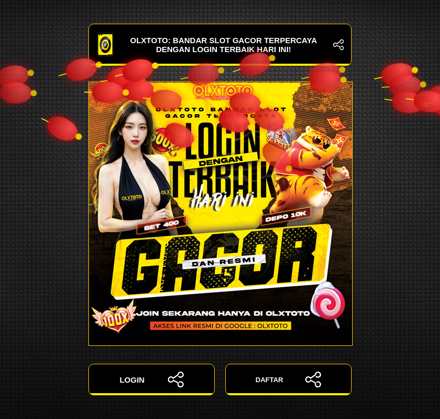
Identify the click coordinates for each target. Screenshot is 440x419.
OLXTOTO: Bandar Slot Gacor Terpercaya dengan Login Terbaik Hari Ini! (220, 45)
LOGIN (151, 379)
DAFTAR (289, 379)
